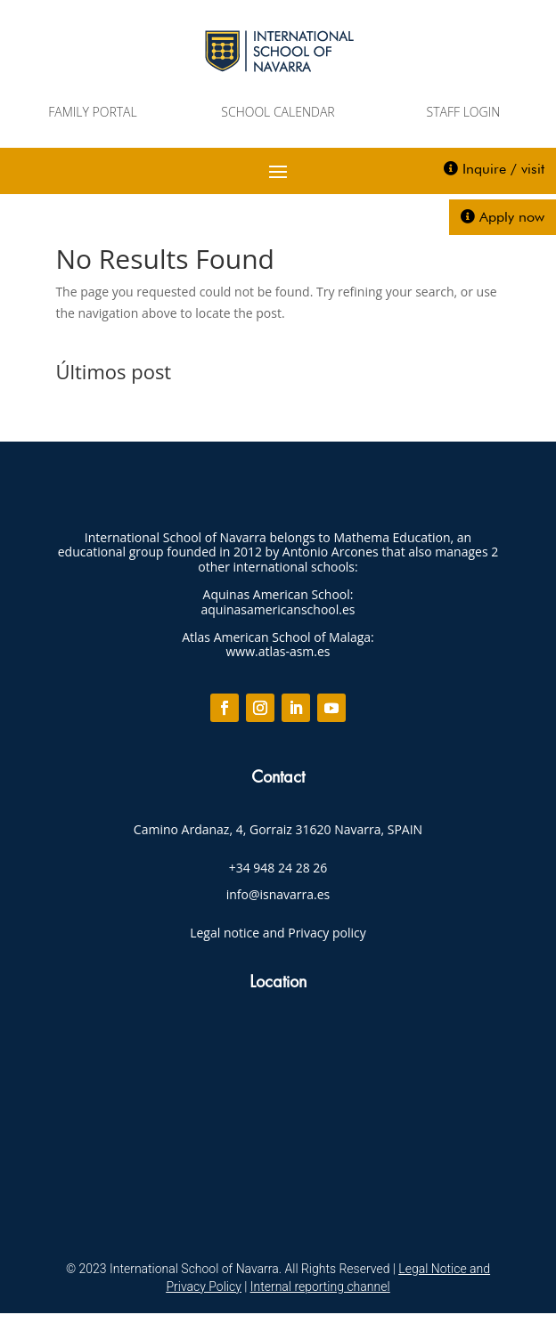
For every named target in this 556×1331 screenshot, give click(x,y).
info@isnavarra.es (278, 894)
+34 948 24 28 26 (278, 867)
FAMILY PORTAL (92, 111)
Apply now (511, 216)
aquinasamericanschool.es (278, 609)
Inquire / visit (503, 168)
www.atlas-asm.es (277, 651)
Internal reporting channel (320, 1286)
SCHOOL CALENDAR (277, 111)
